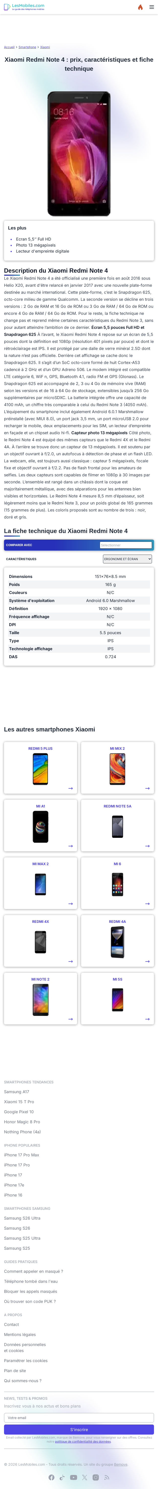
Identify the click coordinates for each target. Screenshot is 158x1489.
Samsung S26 (17, 1228)
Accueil (9, 47)
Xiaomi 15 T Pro (19, 1101)
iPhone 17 (13, 1174)
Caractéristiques (21, 559)
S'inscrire (79, 1429)
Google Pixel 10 (19, 1111)
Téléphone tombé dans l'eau (31, 1281)
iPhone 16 (13, 1195)
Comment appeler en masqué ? (33, 1271)
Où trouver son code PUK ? (30, 1301)
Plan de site (15, 1370)
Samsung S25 (17, 1248)
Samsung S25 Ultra (22, 1238)
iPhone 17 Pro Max (21, 1154)
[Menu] (151, 7)
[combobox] (125, 545)
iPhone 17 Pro (17, 1164)
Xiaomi (45, 47)
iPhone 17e (14, 1184)
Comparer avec (19, 545)
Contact (11, 1324)
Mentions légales (20, 1334)
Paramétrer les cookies (25, 1360)
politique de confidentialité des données (83, 1441)
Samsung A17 (16, 1091)
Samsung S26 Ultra (22, 1218)
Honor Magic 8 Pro (22, 1121)
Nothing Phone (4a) (22, 1131)
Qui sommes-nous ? (22, 1380)
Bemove (120, 1464)
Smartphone (27, 47)
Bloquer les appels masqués (30, 1291)
